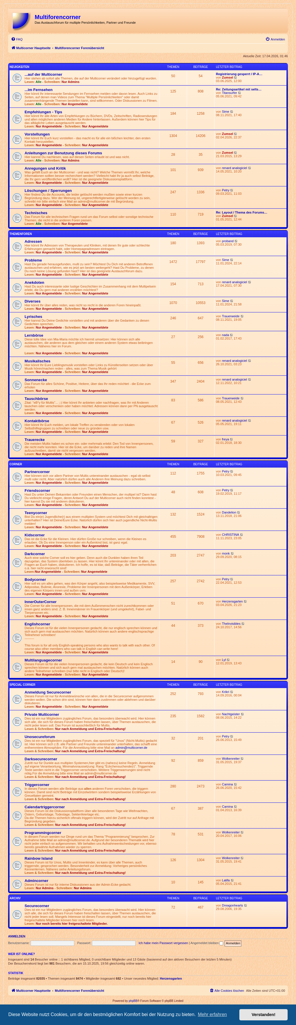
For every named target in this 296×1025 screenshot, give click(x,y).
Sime (225, 111)
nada (225, 335)
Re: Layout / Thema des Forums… (241, 212)
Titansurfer (229, 92)
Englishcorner (37, 624)
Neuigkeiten (19, 66)
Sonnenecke (36, 380)
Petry (226, 190)
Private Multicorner (42, 714)
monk (226, 553)
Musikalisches (37, 361)
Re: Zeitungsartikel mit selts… (239, 89)
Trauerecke (35, 440)
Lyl (224, 659)
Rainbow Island (39, 858)
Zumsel (227, 77)
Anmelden (16, 936)
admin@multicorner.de (131, 747)
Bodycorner (35, 579)
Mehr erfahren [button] (212, 1014)
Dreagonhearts (232, 905)
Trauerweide (231, 316)
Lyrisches (33, 316)
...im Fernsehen (39, 90)
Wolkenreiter (231, 758)
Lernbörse (34, 335)
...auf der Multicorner (43, 74)
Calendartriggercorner (45, 807)
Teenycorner (36, 513)
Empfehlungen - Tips (43, 112)
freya (225, 439)
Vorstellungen (37, 134)
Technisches (36, 213)
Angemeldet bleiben (206, 943)
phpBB (133, 1000)
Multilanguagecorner (43, 660)
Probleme (33, 260)
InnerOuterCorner (41, 602)
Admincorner (36, 880)
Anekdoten (34, 282)
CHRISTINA (230, 534)
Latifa (226, 880)
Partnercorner (37, 472)
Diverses (32, 301)
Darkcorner (35, 554)
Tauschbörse (36, 398)
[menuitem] (17, 39)
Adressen (33, 241)
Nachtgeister (231, 714)
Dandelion (229, 512)
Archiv (15, 898)
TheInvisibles (231, 623)
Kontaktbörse (37, 421)
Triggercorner (37, 785)
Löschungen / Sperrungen (48, 190)
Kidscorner (35, 535)
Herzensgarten (232, 601)
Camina (227, 784)
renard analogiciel (234, 168)
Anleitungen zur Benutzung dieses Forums (63, 153)
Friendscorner (37, 490)
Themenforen (21, 234)
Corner (16, 464)
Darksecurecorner (41, 759)
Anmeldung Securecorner (48, 692)
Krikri (225, 692)
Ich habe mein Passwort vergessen (163, 943)
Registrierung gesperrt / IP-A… (239, 74)
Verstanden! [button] (263, 1014)
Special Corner (22, 684)
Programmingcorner (43, 833)
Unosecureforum (40, 737)
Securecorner (37, 906)
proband (228, 241)
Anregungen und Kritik (45, 168)
